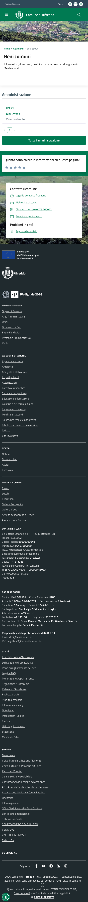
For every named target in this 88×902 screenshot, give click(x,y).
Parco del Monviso (12, 771)
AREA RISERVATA (42, 897)
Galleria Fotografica (12, 504)
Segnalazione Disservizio (15, 684)
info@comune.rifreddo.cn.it (24, 554)
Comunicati (8, 470)
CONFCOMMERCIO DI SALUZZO (20, 824)
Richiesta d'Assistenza (14, 689)
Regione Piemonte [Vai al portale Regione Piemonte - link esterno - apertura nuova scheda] (12, 3)
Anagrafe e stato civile (14, 372)
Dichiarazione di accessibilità (17, 663)
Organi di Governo (12, 311)
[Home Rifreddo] (33, 15)
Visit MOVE (8, 830)
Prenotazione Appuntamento (18, 678)
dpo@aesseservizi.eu (20, 637)
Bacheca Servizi (10, 694)
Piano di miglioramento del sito (19, 668)
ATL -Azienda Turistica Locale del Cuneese (25, 787)
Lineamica (7, 798)
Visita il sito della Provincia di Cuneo (21, 766)
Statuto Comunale (12, 700)
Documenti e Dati (11, 327)
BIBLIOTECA (13, 114)
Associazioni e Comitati (14, 520)
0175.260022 (14, 538)
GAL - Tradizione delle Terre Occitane (22, 808)
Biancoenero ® (22, 893)
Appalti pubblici (10, 377)
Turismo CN (8, 840)
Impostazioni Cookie (13, 716)
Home (7, 48)
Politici (5, 343)
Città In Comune (72, 881)
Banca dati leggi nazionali (16, 814)
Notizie (6, 454)
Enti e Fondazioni (11, 332)
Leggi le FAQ (9, 673)
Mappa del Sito (10, 737)
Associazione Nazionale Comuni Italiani (23, 792)
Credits (6, 721)
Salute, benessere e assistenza (19, 420)
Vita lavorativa (10, 436)
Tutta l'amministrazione (44, 140)
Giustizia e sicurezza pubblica (17, 404)
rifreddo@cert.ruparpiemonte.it (26, 550)
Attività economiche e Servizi (18, 515)
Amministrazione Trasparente (18, 657)
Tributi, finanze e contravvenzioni (20, 425)
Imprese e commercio (13, 409)
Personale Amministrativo (16, 338)
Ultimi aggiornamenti (13, 726)
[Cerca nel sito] (79, 15)
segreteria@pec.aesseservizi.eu (24, 641)
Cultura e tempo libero (14, 393)
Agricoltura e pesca (12, 361)
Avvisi (5, 465)
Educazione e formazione (15, 399)
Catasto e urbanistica (13, 388)
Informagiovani (10, 803)
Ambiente (7, 367)
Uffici (10, 108)
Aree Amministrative (13, 316)
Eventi (5, 488)
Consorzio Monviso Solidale (17, 776)
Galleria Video (9, 509)
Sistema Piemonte (12, 819)
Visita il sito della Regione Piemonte (21, 761)
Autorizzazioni (9, 383)
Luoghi (5, 494)
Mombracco (8, 755)
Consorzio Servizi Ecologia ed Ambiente (23, 782)
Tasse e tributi (9, 459)
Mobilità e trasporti (12, 414)
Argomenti (18, 48)
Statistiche (8, 732)
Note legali (8, 710)
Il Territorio (7, 499)
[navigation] (7, 14)
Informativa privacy (12, 705)
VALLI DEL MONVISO (14, 835)
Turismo (6, 430)
